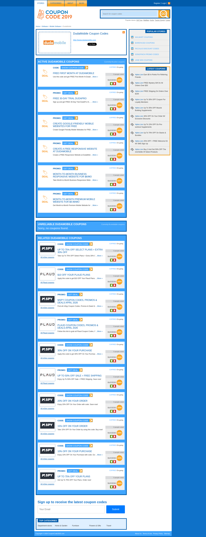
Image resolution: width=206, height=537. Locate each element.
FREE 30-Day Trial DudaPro (70, 98)
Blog (81, 3)
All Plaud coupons (47, 283)
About (70, 3)
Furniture (75, 526)
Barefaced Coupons (145, 43)
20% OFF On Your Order (73, 401)
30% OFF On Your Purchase (75, 350)
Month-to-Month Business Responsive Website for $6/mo (72, 175)
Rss (170, 3)
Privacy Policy (158, 533)
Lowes (168, 20)
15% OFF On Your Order (73, 426)
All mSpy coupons (47, 257)
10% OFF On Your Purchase (75, 451)
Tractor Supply (160, 20)
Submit (115, 509)
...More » (94, 77)
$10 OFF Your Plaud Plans (74, 275)
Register (157, 3)
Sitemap (167, 533)
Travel (108, 526)
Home (38, 26)
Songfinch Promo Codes (147, 54)
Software (45, 26)
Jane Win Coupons (143, 60)
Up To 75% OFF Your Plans (74, 476)
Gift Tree (139, 20)
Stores (40, 3)
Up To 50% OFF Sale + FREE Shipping (80, 375)
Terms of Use (147, 533)
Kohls (152, 20)
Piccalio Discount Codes (147, 49)
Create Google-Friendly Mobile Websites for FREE (73, 124)
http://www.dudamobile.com (84, 40)
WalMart (146, 20)
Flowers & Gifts (95, 526)
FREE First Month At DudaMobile (73, 73)
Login (164, 3)
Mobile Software (55, 26)
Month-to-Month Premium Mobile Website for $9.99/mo (74, 200)
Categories (55, 3)
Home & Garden (61, 526)
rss (123, 32)
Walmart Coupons (144, 37)
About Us (138, 533)
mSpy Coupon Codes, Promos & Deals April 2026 (77, 301)
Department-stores (45, 526)
